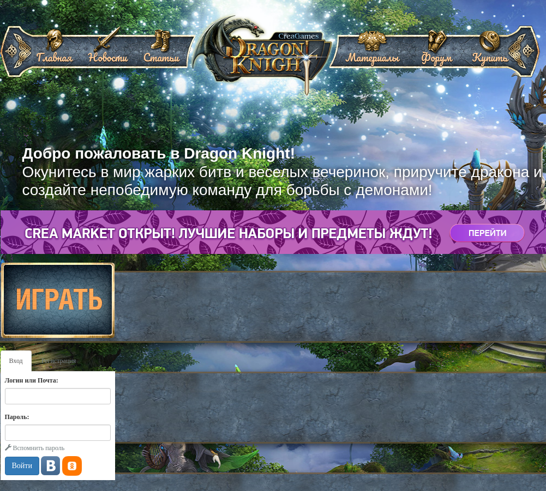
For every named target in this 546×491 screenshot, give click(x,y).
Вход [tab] (16, 361)
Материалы (372, 53)
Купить (489, 53)
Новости (107, 53)
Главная (54, 53)
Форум (436, 53)
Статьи (160, 53)
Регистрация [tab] (58, 361)
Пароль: (17, 417)
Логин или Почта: (31, 380)
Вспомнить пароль (35, 448)
